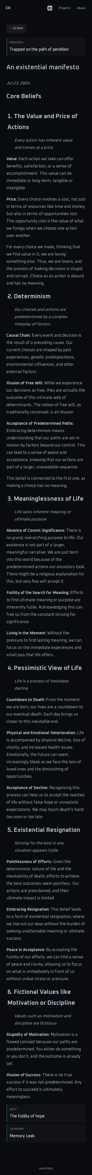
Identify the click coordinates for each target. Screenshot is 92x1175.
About (81, 8)
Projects (65, 8)
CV (8, 8)
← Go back (16, 28)
